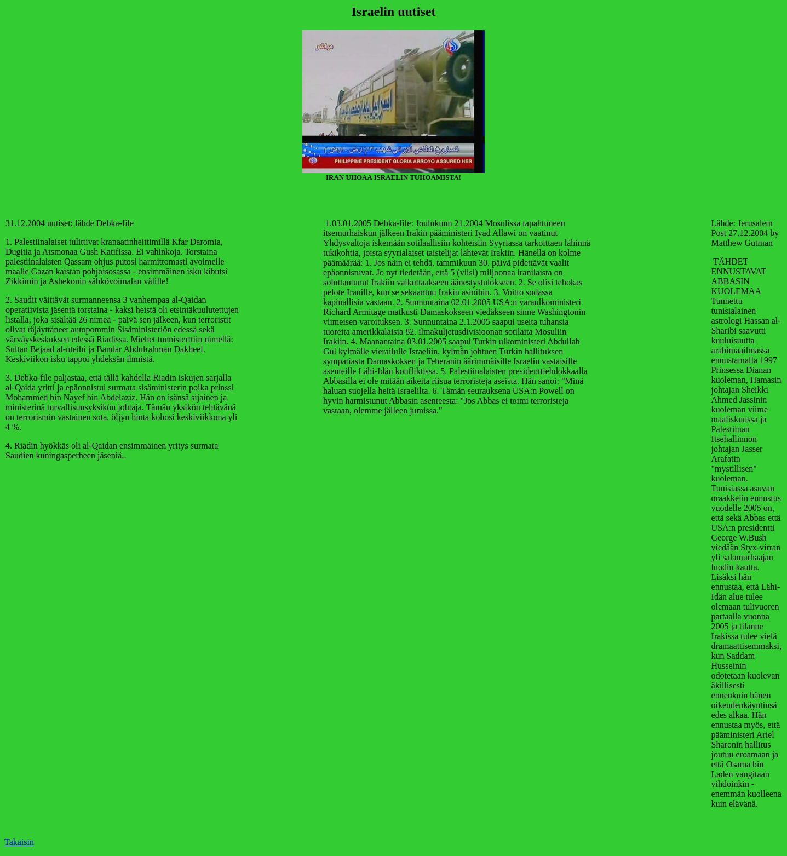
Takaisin (19, 842)
